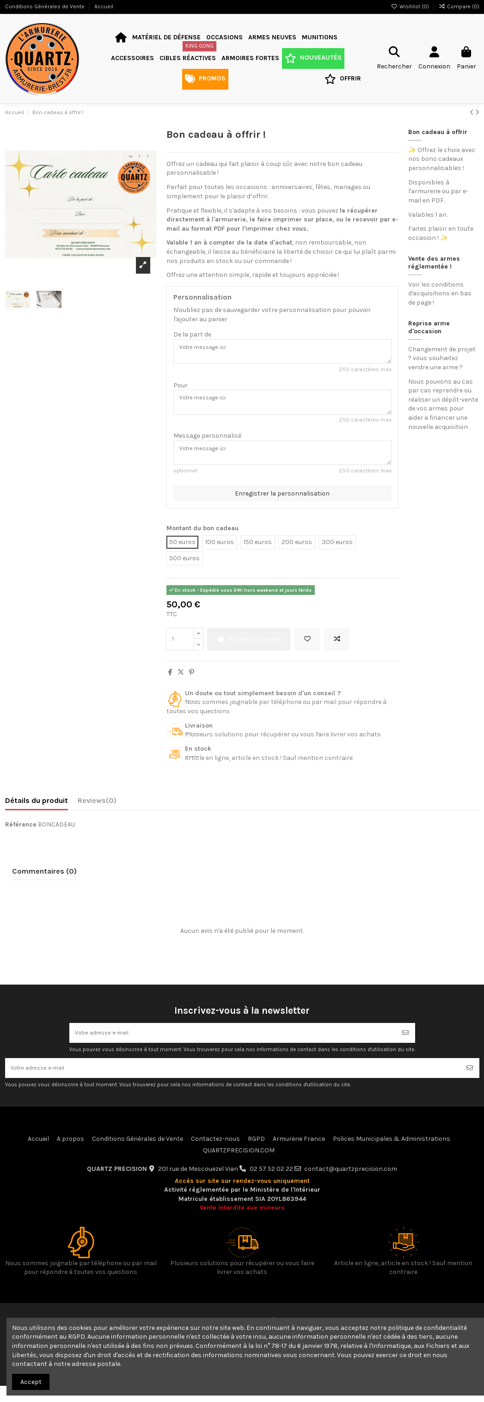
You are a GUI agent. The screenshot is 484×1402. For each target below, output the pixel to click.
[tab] (97, 812)
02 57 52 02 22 (271, 1185)
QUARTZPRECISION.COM (239, 1166)
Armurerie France (299, 1154)
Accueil (103, 6)
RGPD (256, 1154)
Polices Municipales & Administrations (391, 1154)
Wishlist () (410, 6)
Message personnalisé (207, 443)
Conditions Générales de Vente (45, 6)
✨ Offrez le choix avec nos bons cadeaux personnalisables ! (441, 159)
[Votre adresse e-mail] (232, 1044)
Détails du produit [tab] (36, 810)
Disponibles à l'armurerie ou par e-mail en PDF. (438, 191)
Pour (180, 388)
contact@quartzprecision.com (350, 1185)
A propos (70, 1154)
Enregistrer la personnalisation (282, 504)
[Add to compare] (337, 649)
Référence (21, 835)
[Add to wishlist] (307, 649)
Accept (31, 1382)
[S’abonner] (405, 1044)
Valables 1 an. (427, 215)
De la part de (192, 334)
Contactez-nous (215, 1154)
